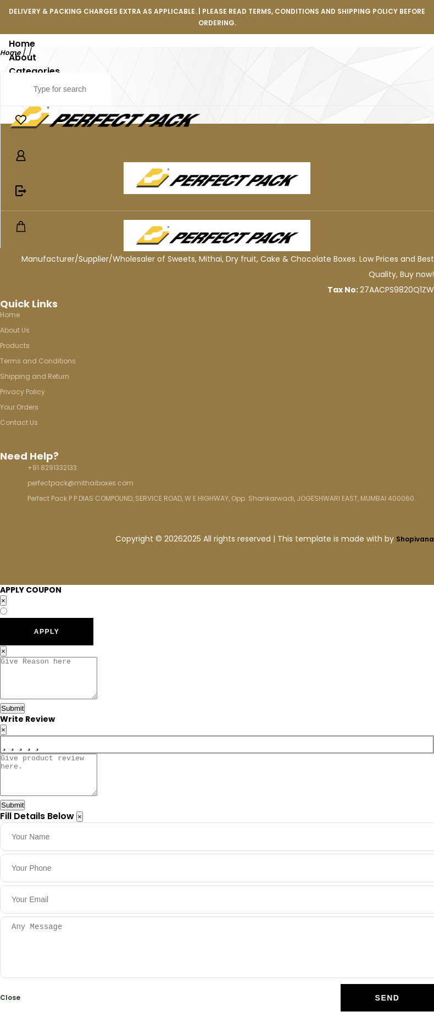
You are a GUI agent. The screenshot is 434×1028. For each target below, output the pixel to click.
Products (15, 345)
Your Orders (19, 407)
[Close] (79, 833)
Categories (34, 71)
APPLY (46, 631)
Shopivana (415, 539)
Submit (12, 716)
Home (22, 43)
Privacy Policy (22, 391)
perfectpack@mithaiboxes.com (80, 483)
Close (10, 1014)
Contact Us (19, 422)
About (22, 57)
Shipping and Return (34, 376)
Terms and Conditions (38, 361)
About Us (15, 330)
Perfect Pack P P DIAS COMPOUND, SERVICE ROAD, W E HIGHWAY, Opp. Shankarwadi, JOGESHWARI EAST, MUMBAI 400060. (221, 498)
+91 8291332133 (52, 467)
